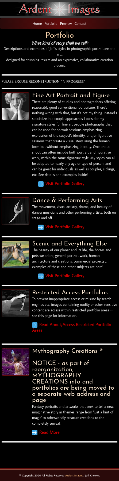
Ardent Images (74, 475)
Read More (49, 432)
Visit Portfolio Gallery (65, 183)
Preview (66, 23)
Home (37, 23)
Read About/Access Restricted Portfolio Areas (71, 327)
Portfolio (51, 23)
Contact (80, 23)
